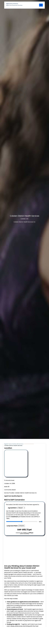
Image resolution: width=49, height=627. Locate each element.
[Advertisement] (24, 550)
